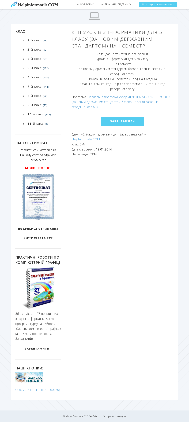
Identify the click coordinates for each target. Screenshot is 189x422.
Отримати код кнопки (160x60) (37, 390)
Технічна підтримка (118, 4)
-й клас (37, 40)
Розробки (87, 4)
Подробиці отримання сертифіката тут (38, 233)
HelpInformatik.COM (86, 139)
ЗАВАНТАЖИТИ (37, 348)
